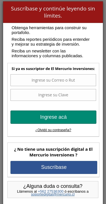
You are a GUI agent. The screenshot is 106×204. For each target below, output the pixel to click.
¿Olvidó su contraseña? (53, 130)
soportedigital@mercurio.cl (53, 194)
